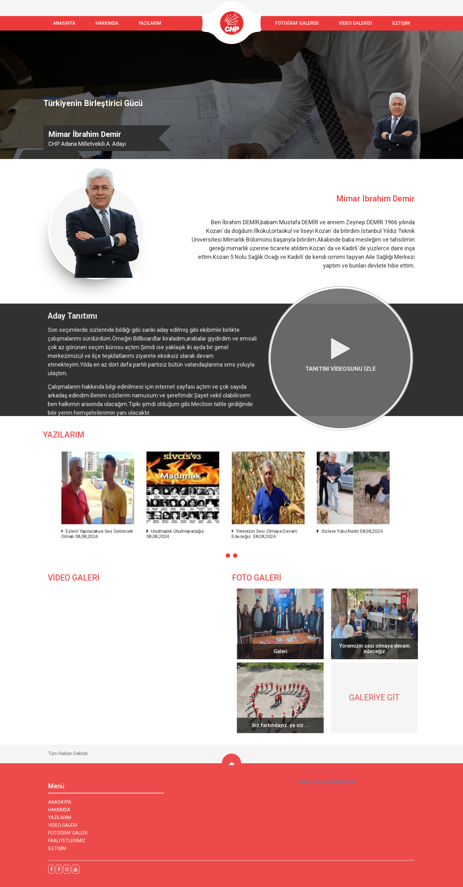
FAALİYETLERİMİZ (67, 845)
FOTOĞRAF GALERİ (67, 837)
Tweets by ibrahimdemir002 (327, 786)
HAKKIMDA (59, 814)
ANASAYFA (64, 23)
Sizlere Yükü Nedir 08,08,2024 (328, 526)
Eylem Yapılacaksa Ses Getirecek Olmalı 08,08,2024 (123, 528)
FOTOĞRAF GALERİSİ (297, 23)
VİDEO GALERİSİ (355, 23)
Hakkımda (106, 23)
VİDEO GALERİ (62, 829)
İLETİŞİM (401, 23)
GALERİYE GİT (379, 697)
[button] (229, 546)
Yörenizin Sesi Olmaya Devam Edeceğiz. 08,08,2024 (258, 528)
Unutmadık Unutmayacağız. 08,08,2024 (186, 528)
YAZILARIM (150, 23)
